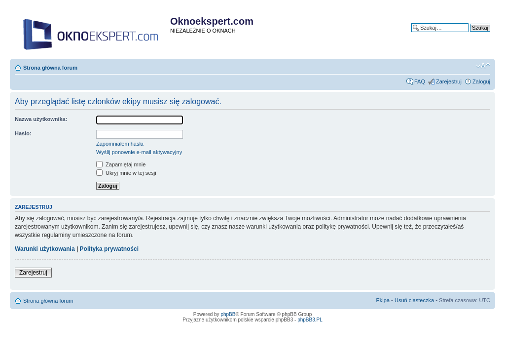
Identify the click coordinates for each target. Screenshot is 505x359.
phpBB (227, 314)
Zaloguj (481, 81)
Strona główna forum (50, 68)
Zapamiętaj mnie (120, 164)
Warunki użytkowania (45, 248)
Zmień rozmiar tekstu (483, 65)
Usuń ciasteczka (414, 300)
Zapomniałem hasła (120, 144)
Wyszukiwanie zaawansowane (453, 35)
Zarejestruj (449, 81)
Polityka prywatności (109, 248)
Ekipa (383, 300)
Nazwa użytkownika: (41, 119)
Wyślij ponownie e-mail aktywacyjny (139, 152)
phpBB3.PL (310, 319)
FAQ (419, 81)
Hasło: (23, 133)
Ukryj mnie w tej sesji (126, 173)
